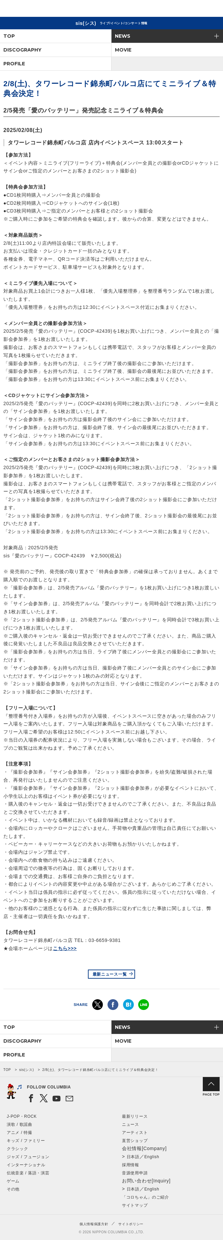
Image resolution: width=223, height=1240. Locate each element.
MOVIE (123, 50)
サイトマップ (135, 1205)
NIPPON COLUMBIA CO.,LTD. (37, 8)
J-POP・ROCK (22, 1116)
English (151, 1156)
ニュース (130, 1124)
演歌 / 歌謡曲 (19, 1124)
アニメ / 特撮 (19, 1132)
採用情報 (130, 1165)
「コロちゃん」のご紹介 (145, 1197)
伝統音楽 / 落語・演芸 (28, 1173)
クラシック (17, 1148)
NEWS (122, 36)
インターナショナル (26, 1165)
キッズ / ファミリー (26, 1140)
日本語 (133, 1156)
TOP (9, 36)
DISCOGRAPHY (22, 50)
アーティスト (135, 1132)
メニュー (212, 9)
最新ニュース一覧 (110, 974)
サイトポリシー (131, 1224)
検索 (194, 9)
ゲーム (13, 1181)
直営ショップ (135, 1140)
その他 (13, 1189)
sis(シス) (26, 1070)
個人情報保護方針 (93, 1224)
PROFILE (14, 64)
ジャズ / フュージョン (28, 1156)
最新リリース (135, 1116)
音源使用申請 (135, 1173)
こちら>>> (65, 948)
